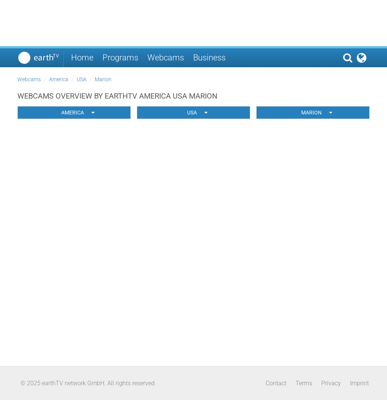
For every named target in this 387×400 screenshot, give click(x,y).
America (58, 79)
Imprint (359, 383)
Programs (120, 57)
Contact (276, 383)
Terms (304, 383)
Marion (103, 79)
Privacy (331, 383)
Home (82, 57)
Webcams (165, 57)
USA (82, 79)
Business (209, 57)
